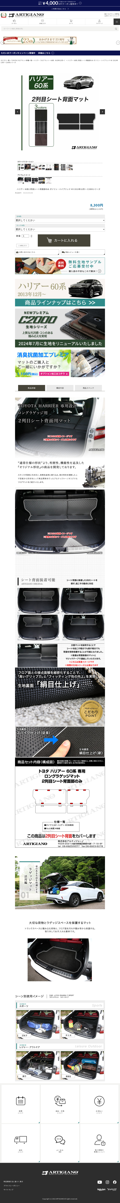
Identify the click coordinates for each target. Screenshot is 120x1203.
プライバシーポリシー (12, 1185)
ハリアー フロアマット (41, 60)
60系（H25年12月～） (58, 60)
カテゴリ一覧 (5, 60)
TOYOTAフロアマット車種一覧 (21, 60)
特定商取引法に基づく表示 (13, 1181)
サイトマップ (8, 1189)
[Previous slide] (2, 43)
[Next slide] (118, 43)
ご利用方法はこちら (59, 8)
